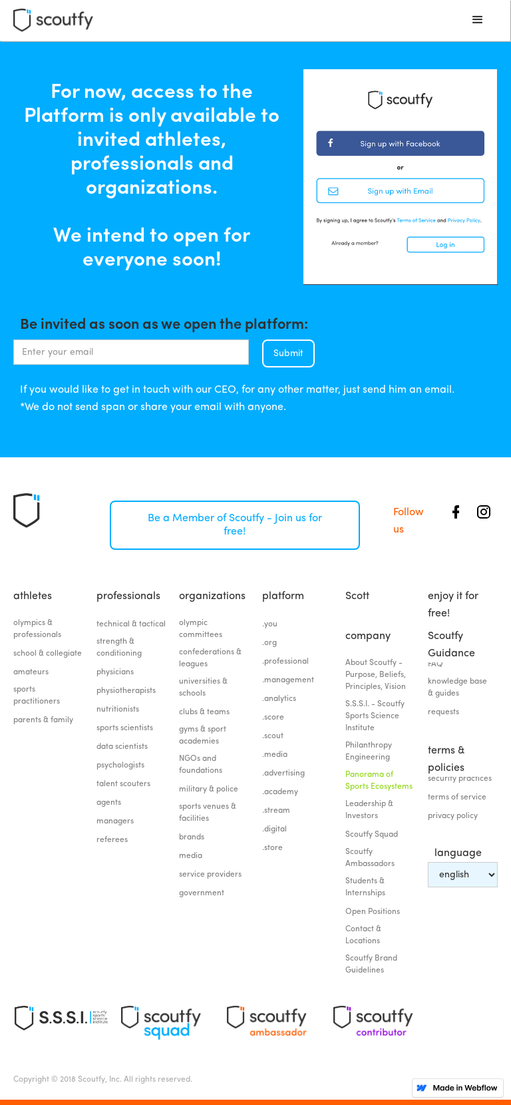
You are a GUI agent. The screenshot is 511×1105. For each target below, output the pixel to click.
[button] (478, 20)
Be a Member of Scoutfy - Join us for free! (235, 525)
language (458, 853)
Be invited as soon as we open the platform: (164, 323)
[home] (53, 20)
